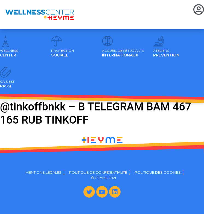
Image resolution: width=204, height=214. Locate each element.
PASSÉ (7, 84)
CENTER (9, 53)
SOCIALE (62, 53)
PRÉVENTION (166, 53)
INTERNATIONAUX (123, 53)
